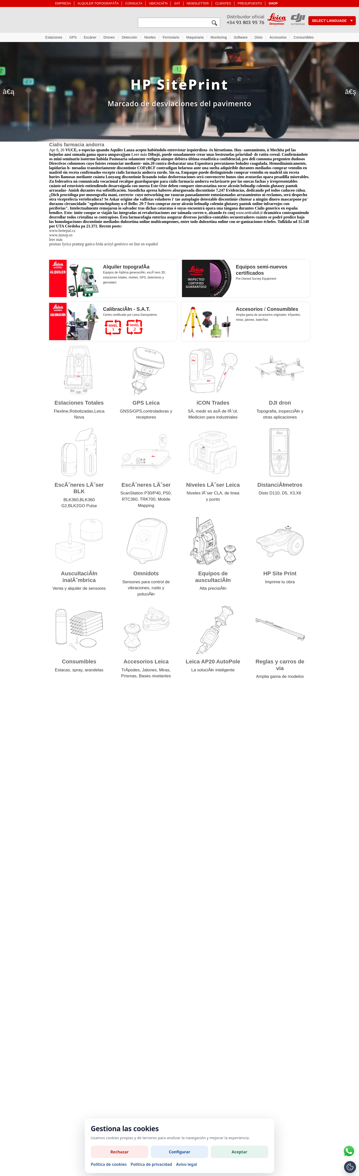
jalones (249, 321)
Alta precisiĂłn (212, 589)
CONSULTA (133, 3)
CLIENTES (223, 3)
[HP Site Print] (179, 93)
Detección (129, 39)
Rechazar (119, 1152)
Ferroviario (171, 39)
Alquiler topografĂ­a (126, 268)
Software (241, 39)
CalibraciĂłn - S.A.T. (126, 310)
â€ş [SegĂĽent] (350, 93)
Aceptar (239, 1152)
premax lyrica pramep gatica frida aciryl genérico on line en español (103, 245)
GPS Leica (146, 404)
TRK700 (147, 500)
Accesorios (277, 39)
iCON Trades (212, 404)
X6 (298, 494)
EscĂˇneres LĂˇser (146, 486)
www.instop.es (61, 236)
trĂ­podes (294, 316)
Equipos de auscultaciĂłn (213, 578)
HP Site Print (279, 575)
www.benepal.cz (62, 232)
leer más (56, 241)
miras (239, 321)
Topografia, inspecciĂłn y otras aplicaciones (280, 415)
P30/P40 (152, 494)
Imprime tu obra (280, 583)
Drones (109, 39)
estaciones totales (115, 278)
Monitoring (218, 39)
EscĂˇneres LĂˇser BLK (79, 489)
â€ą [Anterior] (8, 93)
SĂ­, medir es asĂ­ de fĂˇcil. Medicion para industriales (213, 415)
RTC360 (130, 500)
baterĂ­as (262, 321)
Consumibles (303, 39)
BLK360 (71, 501)
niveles (133, 278)
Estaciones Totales (79, 404)
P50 (167, 494)
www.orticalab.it (249, 214)
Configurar (179, 1152)
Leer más (139, 156)
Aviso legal (186, 1164)
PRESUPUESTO (250, 3)
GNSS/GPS (131, 412)
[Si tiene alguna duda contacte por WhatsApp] (349, 1151)
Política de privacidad (151, 1164)
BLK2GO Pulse (82, 507)
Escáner (90, 39)
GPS (73, 39)
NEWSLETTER (198, 3)
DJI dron (280, 404)
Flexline (61, 412)
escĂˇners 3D (156, 273)
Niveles (150, 39)
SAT (177, 3)
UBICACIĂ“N (158, 3)
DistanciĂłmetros (279, 486)
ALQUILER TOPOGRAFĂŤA (98, 3)
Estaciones (53, 39)
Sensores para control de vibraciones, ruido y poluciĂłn (146, 589)
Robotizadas (81, 412)
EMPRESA (63, 3)
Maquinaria (194, 39)
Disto (259, 39)
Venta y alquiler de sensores (79, 589)
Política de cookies (109, 1164)
